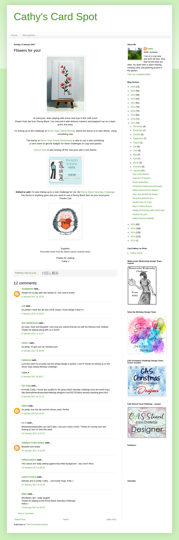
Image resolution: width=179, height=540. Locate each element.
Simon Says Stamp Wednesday (56, 140)
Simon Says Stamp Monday (61, 131)
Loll (23, 306)
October (137, 134)
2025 (133, 91)
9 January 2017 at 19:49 (33, 413)
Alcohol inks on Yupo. (142, 202)
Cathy (150, 49)
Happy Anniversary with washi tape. (149, 210)
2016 (133, 224)
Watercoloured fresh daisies (145, 190)
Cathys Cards (136, 253)
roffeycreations (29, 460)
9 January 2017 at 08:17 (33, 376)
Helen (24, 494)
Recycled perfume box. (143, 198)
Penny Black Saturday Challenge (97, 192)
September (138, 138)
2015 (133, 228)
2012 (133, 240)
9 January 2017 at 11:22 (33, 396)
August (136, 142)
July (135, 146)
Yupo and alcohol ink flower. (145, 194)
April (135, 158)
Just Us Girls (40, 150)
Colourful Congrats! (141, 178)
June (135, 150)
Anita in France (29, 477)
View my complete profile (138, 74)
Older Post (111, 519)
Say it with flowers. (141, 174)
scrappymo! (27, 289)
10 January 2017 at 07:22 (33, 433)
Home (14, 35)
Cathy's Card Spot (55, 16)
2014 (133, 232)
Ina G (24, 423)
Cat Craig (26, 386)
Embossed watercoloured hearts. (148, 186)
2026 (133, 87)
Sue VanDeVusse (30, 323)
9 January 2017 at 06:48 (33, 351)
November (138, 130)
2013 (133, 236)
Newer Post (20, 519)
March (136, 163)
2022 (133, 103)
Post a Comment (25, 513)
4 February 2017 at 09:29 (33, 507)
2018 (133, 119)
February (137, 166)
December (138, 126)
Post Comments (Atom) (37, 524)
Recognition (29, 35)
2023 (133, 99)
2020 (133, 111)
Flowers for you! (140, 214)
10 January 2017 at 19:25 (33, 450)
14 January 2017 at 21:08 (33, 484)
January (137, 170)
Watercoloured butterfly (143, 218)
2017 (133, 123)
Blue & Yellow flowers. (143, 206)
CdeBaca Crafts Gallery (33, 443)
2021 (133, 107)
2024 (133, 95)
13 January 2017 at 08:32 (33, 467)
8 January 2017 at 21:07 (33, 333)
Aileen (25, 406)
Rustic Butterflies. (141, 182)
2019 (133, 115)
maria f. (25, 343)
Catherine (26, 360)
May (135, 154)
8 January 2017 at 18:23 (33, 314)
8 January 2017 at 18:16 (33, 297)
